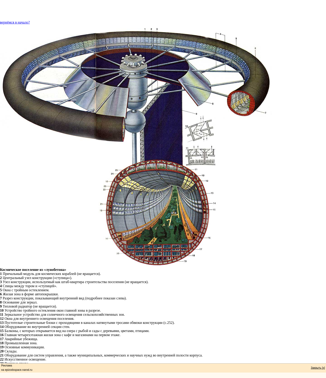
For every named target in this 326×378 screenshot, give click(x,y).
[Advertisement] (163, 10)
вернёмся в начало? (15, 22)
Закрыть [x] (318, 367)
